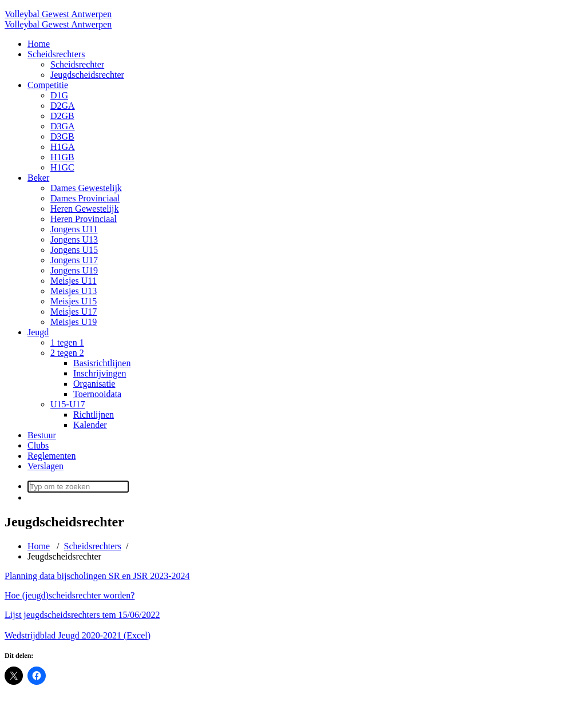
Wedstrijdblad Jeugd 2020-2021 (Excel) (78, 635)
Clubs (38, 445)
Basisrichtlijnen (101, 363)
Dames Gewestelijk (86, 188)
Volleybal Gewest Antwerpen (58, 14)
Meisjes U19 (73, 322)
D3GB (62, 136)
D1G (59, 95)
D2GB (62, 116)
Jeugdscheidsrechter (87, 75)
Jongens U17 (74, 260)
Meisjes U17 (73, 311)
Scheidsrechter (77, 64)
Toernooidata (97, 394)
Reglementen (51, 456)
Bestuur (41, 435)
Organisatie (94, 383)
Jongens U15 (74, 250)
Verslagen (45, 466)
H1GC (62, 167)
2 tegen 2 (67, 353)
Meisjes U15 (73, 301)
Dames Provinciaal (85, 198)
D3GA (62, 126)
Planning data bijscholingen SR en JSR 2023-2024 (97, 576)
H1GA (62, 147)
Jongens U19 (74, 270)
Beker (38, 178)
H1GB (62, 157)
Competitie (47, 85)
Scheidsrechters (56, 54)
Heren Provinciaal (83, 219)
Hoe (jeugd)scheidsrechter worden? (69, 595)
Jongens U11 (74, 229)
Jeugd (38, 332)
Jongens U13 (74, 239)
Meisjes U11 (73, 280)
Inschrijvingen (99, 373)
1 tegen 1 (67, 342)
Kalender (90, 425)
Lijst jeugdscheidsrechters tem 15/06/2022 (82, 615)
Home (38, 44)
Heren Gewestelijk (84, 208)
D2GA (62, 105)
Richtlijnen (93, 414)
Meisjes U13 (73, 291)
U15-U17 (67, 404)
